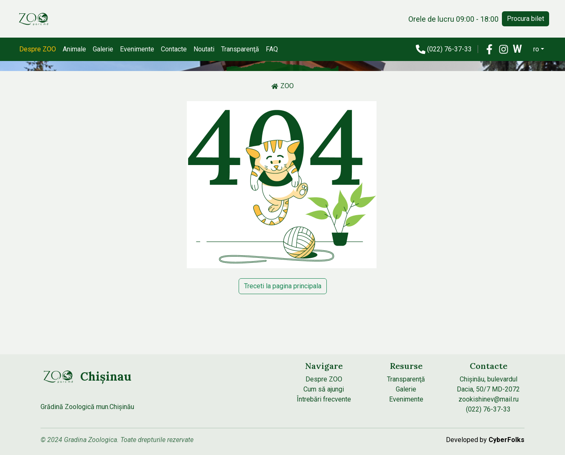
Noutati (203, 49)
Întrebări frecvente (324, 399)
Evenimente (137, 49)
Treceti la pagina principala (282, 286)
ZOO (282, 86)
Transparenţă (240, 49)
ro (536, 49)
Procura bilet (525, 19)
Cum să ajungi (323, 389)
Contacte (174, 49)
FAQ (272, 49)
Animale (74, 49)
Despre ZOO (37, 49)
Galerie (103, 49)
